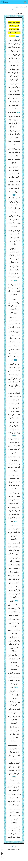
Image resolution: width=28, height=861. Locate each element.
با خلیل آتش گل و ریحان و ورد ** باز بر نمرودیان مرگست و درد (14, 205)
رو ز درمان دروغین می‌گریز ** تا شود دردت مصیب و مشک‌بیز (14, 532)
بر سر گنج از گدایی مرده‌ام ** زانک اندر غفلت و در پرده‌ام (14, 734)
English (16, 7)
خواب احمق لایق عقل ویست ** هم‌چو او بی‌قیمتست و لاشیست (14, 662)
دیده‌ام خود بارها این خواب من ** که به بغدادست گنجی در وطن (14, 626)
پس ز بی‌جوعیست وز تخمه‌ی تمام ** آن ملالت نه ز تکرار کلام (14, 306)
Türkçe (20, 7)
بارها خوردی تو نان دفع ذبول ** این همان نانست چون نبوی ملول (14, 237)
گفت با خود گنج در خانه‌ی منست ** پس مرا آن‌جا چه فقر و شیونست (14, 716)
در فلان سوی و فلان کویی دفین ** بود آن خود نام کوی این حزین (14, 594)
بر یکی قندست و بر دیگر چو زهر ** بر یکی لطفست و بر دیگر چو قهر (14, 156)
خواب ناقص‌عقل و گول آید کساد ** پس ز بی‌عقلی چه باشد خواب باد (14, 698)
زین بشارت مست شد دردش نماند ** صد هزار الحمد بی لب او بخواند (14, 752)
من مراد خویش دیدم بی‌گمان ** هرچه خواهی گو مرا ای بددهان (14, 816)
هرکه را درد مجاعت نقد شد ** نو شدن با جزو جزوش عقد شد (14, 273)
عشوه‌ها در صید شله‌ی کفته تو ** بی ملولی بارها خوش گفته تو (14, 353)
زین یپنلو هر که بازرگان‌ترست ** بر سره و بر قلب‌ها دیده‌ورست (14, 105)
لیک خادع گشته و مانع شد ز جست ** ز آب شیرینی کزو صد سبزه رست (14, 464)
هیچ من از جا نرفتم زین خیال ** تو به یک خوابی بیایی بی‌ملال (14, 644)
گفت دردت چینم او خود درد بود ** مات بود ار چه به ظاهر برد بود (14, 514)
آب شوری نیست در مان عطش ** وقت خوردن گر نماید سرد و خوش (14, 446)
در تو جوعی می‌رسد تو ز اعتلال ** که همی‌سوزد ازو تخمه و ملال (14, 255)
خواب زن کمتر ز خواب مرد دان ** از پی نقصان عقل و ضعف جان (14, 680)
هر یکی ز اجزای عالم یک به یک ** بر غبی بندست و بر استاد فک (14, 138)
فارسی (25, 7)
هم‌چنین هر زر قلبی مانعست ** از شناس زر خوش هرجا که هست (14, 482)
